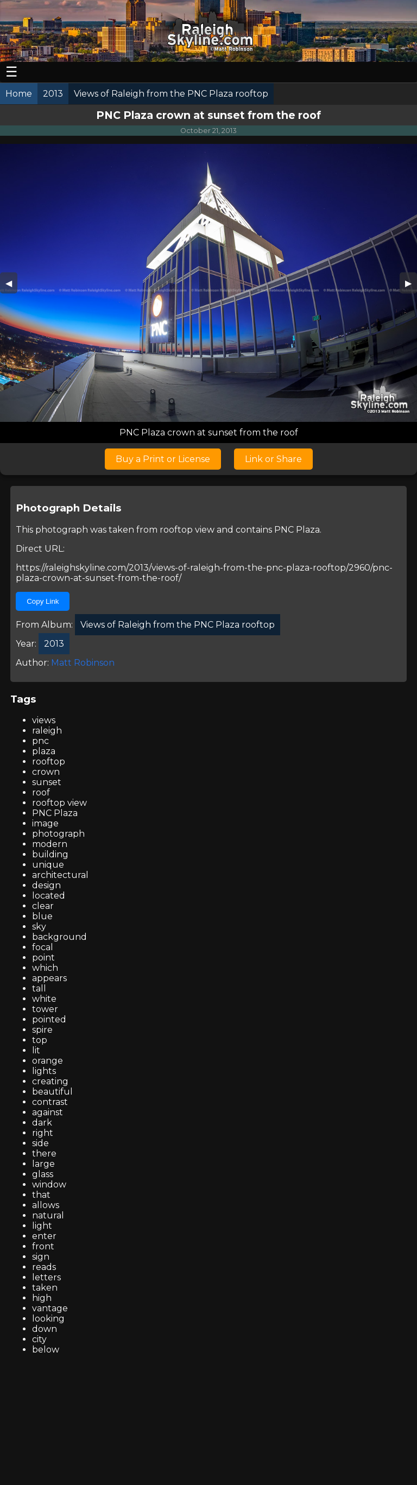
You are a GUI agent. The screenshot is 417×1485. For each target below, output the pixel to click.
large (43, 1164)
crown (46, 772)
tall (39, 988)
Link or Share (273, 459)
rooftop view (187, 530)
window (49, 1184)
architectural (60, 875)
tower (45, 1009)
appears (49, 978)
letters (46, 1277)
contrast (50, 1102)
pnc (40, 741)
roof (41, 792)
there (44, 1153)
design (46, 885)
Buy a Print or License (163, 459)
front (43, 1246)
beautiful (52, 1091)
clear (43, 906)
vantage (50, 1308)
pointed (49, 1019)
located (48, 895)
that (41, 1195)
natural (48, 1215)
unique (48, 865)
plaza (43, 751)
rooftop (48, 761)
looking (48, 1318)
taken (45, 1287)
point (43, 957)
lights (44, 1071)
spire (42, 1030)
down (44, 1329)
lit (36, 1050)
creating (50, 1081)
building (50, 854)
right (42, 1133)
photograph (58, 834)
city (39, 1339)
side (40, 1143)
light (42, 1226)
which (45, 968)
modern (49, 844)
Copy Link (43, 601)
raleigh (47, 730)
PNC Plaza (297, 530)
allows (45, 1205)
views (43, 720)
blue (42, 916)
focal (42, 947)
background (59, 937)
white (44, 999)
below (45, 1349)
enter (44, 1236)
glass (42, 1174)
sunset (46, 782)
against (47, 1112)
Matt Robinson (83, 663)
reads (44, 1267)
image (45, 823)
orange (47, 1061)
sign (40, 1257)
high (42, 1298)
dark (42, 1122)
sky (39, 926)
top (39, 1040)
